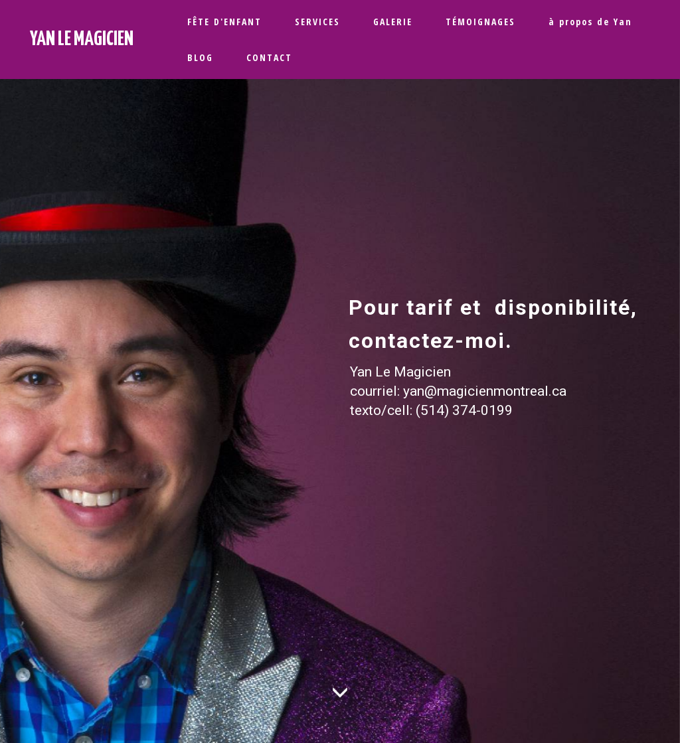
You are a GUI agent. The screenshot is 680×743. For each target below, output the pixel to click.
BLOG (200, 57)
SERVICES (317, 21)
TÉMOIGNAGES (480, 21)
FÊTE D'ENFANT (224, 21)
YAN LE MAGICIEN (81, 39)
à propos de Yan (590, 21)
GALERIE (392, 21)
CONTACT (269, 57)
